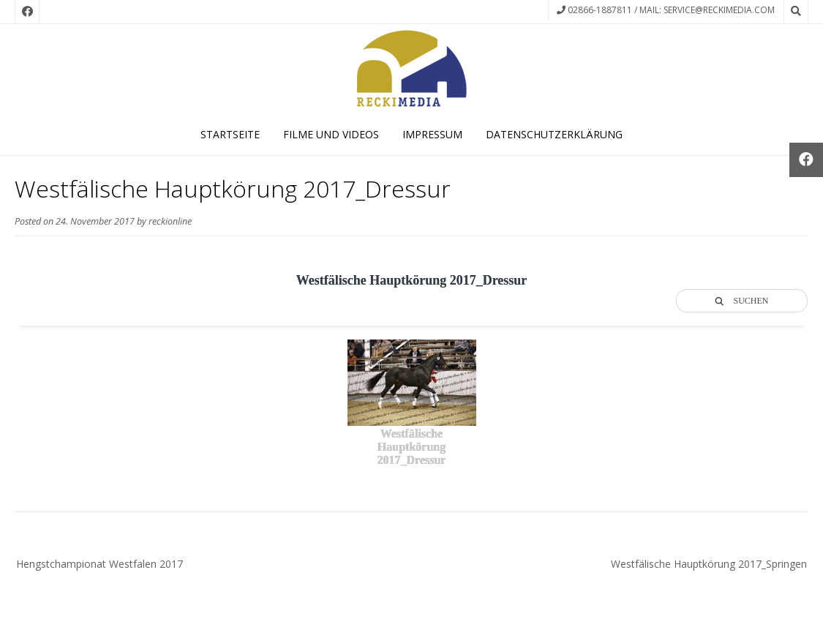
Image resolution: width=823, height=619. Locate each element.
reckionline (170, 221)
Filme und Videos (331, 134)
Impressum (432, 134)
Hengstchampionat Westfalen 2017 (99, 564)
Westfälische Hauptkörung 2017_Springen (709, 564)
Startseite (230, 134)
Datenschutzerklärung (554, 134)
